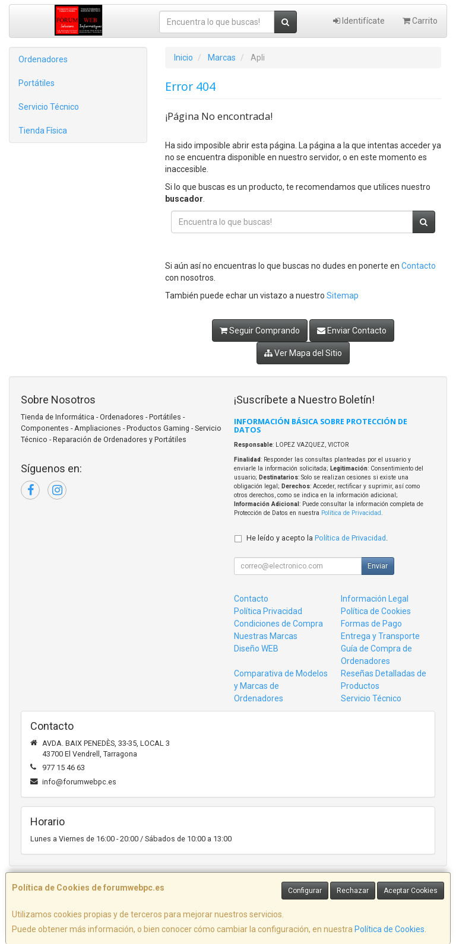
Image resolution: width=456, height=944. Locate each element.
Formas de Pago (371, 623)
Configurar (305, 890)
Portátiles (36, 83)
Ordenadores (43, 59)
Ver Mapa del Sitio (303, 353)
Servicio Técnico (48, 107)
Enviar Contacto (352, 330)
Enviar (378, 566)
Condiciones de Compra (278, 623)
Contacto (418, 266)
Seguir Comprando (260, 330)
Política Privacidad (268, 611)
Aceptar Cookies (411, 890)
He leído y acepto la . (317, 537)
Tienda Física (42, 130)
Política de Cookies (389, 929)
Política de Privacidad (351, 513)
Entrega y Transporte (380, 636)
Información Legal (374, 598)
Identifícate (359, 21)
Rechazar (353, 890)
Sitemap (343, 295)
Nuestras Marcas (265, 636)
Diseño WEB (256, 648)
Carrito (420, 21)
